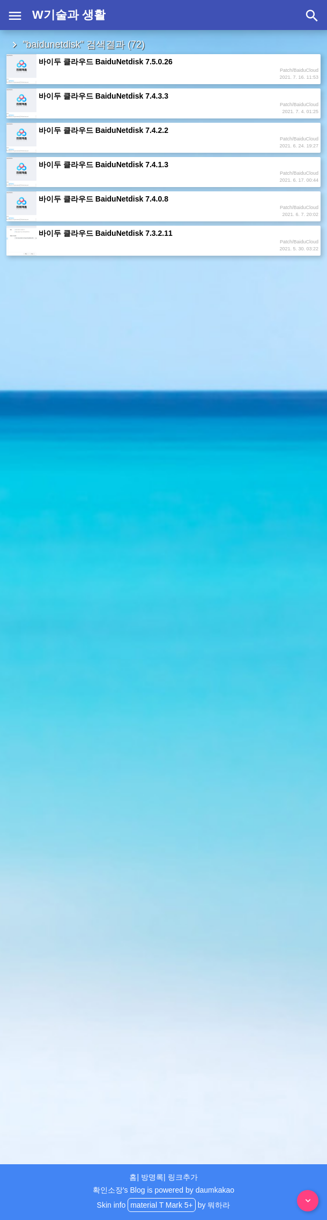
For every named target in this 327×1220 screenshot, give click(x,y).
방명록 (152, 1177)
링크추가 (183, 1177)
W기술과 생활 (69, 14)
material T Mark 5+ (161, 1205)
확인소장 (108, 1190)
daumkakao (215, 1190)
